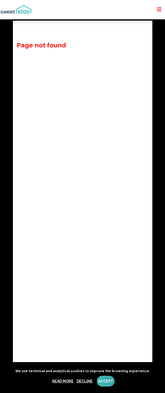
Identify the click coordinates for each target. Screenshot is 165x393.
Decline (85, 381)
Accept (105, 381)
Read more (63, 381)
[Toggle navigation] (159, 9)
